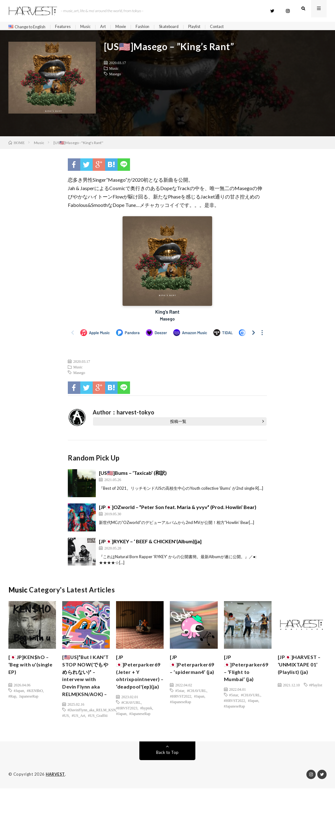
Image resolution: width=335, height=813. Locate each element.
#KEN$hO (35, 693)
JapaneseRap (28, 698)
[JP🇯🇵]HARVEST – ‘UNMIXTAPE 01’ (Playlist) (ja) (300, 668)
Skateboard (181, 27)
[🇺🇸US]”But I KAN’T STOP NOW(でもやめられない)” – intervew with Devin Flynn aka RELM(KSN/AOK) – (85, 689)
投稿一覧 (178, 423)
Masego (115, 76)
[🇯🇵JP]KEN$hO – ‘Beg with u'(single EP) (30, 668)
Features (68, 27)
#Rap (12, 698)
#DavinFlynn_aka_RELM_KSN (91, 734)
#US (65, 740)
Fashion (153, 27)
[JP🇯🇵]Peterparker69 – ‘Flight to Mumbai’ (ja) (248, 672)
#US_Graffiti (98, 740)
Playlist (209, 27)
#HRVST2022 (180, 706)
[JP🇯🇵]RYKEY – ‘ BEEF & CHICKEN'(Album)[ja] (150, 544)
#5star (179, 701)
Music (92, 27)
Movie (130, 27)
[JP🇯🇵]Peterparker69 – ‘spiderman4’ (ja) (194, 672)
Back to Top (167, 777)
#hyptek (146, 723)
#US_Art (78, 740)
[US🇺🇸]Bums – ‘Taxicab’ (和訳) (133, 475)
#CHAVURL (131, 718)
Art (111, 27)
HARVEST (56, 799)
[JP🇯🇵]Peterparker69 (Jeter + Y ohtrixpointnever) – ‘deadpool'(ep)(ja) (140, 680)
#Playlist (315, 687)
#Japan (19, 693)
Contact (234, 27)
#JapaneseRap (140, 729)
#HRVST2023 (126, 723)
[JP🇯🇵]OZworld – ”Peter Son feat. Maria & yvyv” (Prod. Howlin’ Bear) (177, 509)
